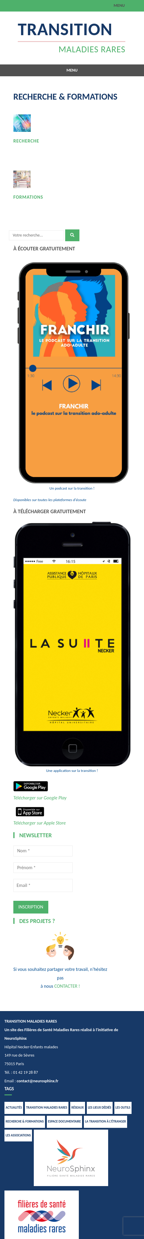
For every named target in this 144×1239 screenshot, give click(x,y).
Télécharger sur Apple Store (39, 823)
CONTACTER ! (67, 986)
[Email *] (43, 885)
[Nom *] (43, 851)
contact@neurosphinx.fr (37, 1080)
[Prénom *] (43, 867)
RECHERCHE (26, 141)
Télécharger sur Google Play (40, 798)
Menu (119, 5)
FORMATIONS (28, 197)
